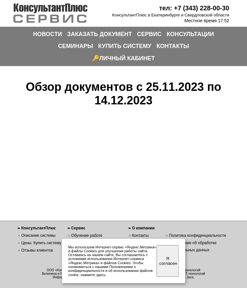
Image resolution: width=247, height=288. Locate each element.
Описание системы (38, 235)
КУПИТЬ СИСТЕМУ (124, 46)
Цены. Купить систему (41, 243)
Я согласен (168, 261)
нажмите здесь (93, 275)
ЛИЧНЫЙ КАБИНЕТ (127, 58)
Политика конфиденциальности (197, 235)
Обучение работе (86, 235)
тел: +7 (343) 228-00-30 (194, 8)
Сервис (78, 228)
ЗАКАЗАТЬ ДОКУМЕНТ (99, 34)
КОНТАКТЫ (173, 46)
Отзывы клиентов (37, 250)
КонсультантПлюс (38, 228)
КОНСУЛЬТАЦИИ (190, 34)
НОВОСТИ (47, 34)
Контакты (140, 235)
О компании (143, 228)
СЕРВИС (149, 34)
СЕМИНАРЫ (75, 46)
